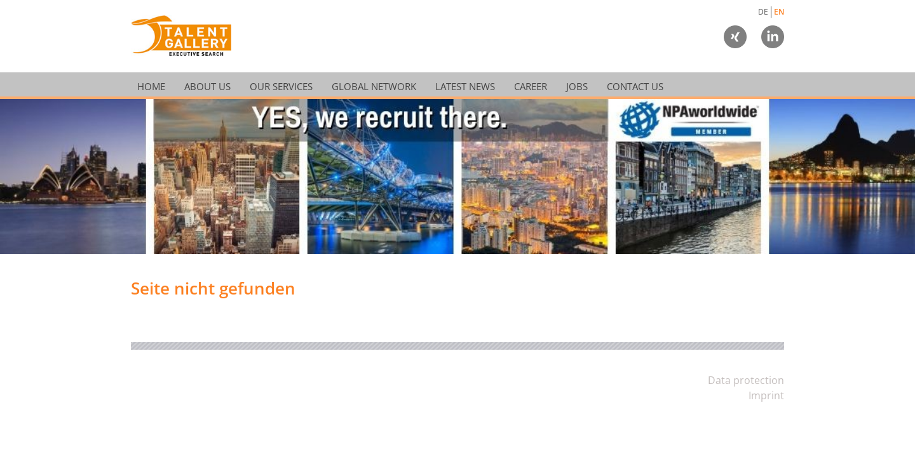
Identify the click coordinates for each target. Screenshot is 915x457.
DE (763, 11)
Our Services (281, 86)
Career (530, 86)
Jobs (577, 86)
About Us (207, 86)
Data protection (746, 380)
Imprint (766, 395)
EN (779, 11)
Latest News (465, 86)
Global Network (374, 86)
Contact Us (635, 86)
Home (151, 86)
